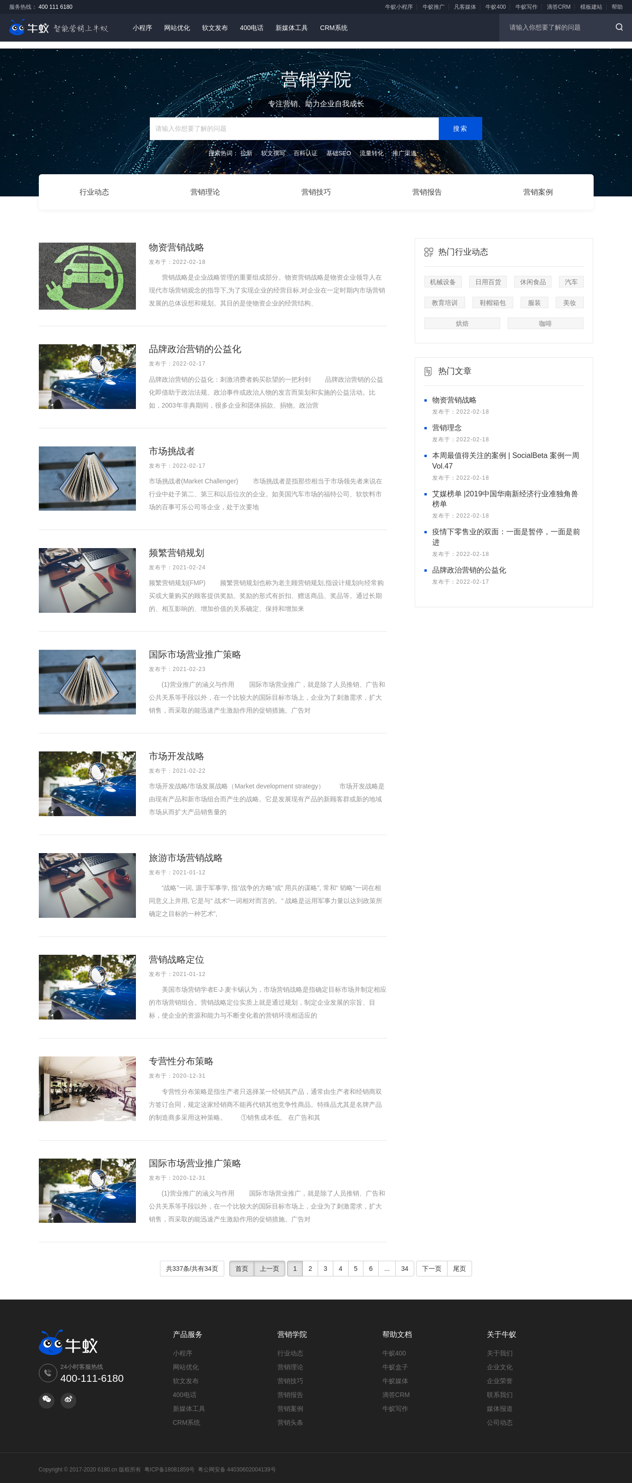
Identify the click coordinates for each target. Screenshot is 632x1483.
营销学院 (292, 1326)
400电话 (252, 27)
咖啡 (545, 315)
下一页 (432, 1260)
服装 (534, 295)
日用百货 (488, 274)
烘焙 (462, 315)
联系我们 (500, 1386)
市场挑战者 (172, 443)
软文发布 (215, 27)
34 (405, 1260)
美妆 (569, 295)
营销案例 (538, 188)
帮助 (617, 7)
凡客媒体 (465, 7)
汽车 (571, 274)
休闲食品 (533, 274)
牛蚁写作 (526, 7)
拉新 (246, 144)
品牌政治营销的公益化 (195, 341)
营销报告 (427, 188)
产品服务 (187, 1326)
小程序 (142, 27)
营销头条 (290, 1414)
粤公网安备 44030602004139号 (237, 1461)
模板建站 (591, 7)
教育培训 (445, 295)
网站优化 (177, 27)
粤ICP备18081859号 (169, 1461)
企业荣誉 (500, 1372)
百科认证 (306, 144)
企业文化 (500, 1358)
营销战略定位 (176, 951)
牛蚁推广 (434, 7)
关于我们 (500, 1345)
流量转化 (372, 144)
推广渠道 (405, 144)
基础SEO (338, 144)
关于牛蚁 (501, 1326)
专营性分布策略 (181, 1053)
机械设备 (443, 274)
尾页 (459, 1260)
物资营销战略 (176, 239)
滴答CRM (559, 7)
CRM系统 (334, 27)
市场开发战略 (176, 748)
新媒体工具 (292, 27)
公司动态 (500, 1414)
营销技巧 (316, 188)
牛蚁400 (495, 7)
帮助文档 (397, 1326)
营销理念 (447, 420)
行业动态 (94, 188)
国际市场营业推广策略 (200, 646)
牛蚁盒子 (395, 1358)
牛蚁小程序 (399, 7)
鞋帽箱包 (493, 295)
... (387, 1260)
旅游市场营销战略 (186, 850)
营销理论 (205, 188)
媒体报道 (500, 1400)
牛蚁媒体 (395, 1372)
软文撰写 (273, 144)
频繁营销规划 (176, 544)
